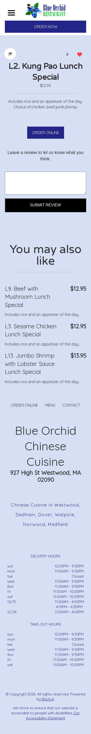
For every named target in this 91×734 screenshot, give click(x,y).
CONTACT (71, 405)
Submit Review (45, 205)
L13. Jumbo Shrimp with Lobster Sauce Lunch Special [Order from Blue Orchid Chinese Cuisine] (30, 363)
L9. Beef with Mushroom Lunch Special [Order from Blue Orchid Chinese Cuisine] (27, 296)
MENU (50, 405)
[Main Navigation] (11, 13)
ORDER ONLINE (45, 132)
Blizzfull (48, 699)
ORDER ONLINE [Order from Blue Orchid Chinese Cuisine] (24, 405)
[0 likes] (78, 55)
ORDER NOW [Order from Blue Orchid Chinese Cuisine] (45, 26)
